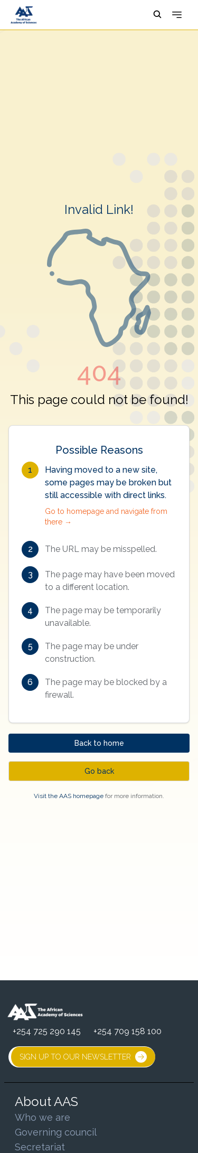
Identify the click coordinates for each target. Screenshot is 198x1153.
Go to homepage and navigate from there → (106, 516)
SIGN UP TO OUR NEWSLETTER (83, 1057)
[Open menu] (176, 14)
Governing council (56, 1132)
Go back (99, 771)
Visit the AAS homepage (68, 796)
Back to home (99, 743)
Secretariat (40, 1146)
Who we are (42, 1117)
